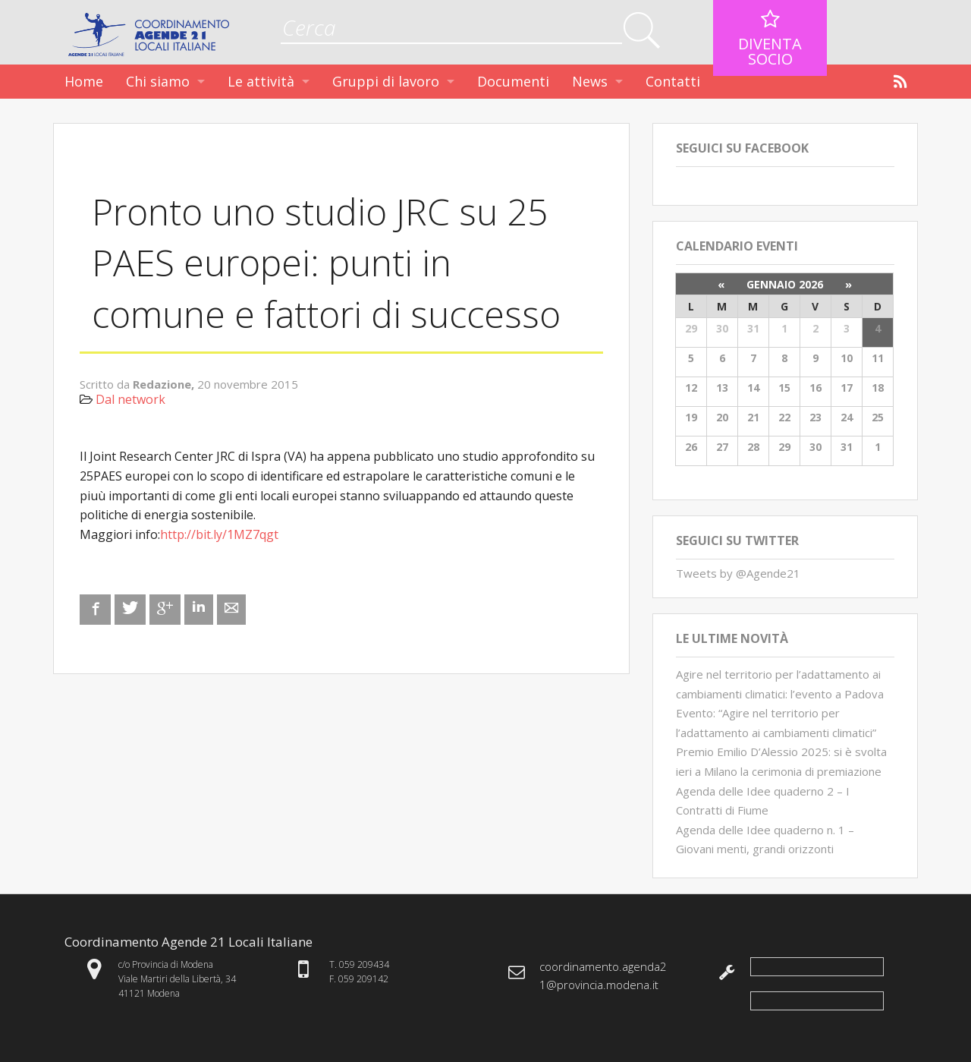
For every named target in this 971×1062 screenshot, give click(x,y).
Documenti (513, 81)
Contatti (673, 81)
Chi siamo (158, 81)
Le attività (261, 81)
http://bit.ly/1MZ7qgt (219, 534)
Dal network (130, 399)
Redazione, (165, 384)
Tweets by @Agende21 (738, 573)
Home (83, 81)
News (590, 81)
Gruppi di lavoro (385, 81)
